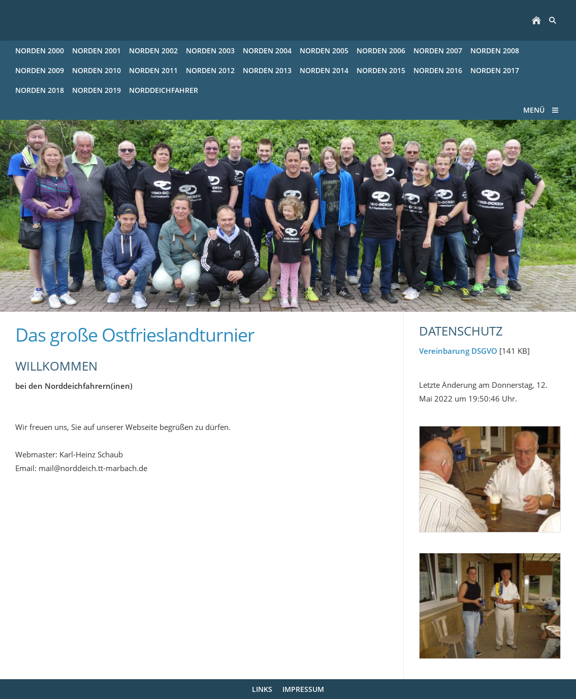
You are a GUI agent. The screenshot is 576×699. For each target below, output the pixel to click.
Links (262, 689)
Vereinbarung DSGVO (458, 351)
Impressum (303, 689)
